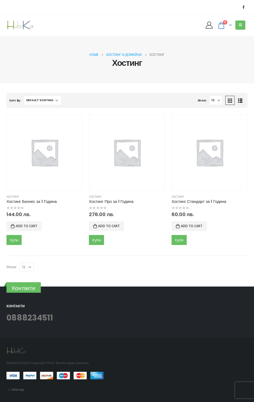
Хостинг (12, 197)
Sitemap (17, 389)
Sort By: (15, 100)
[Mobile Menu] (240, 25)
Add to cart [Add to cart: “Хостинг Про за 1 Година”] (109, 226)
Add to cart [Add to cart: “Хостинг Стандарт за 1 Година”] (191, 226)
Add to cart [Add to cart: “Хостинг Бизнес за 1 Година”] (26, 226)
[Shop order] (43, 100)
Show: (202, 100)
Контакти (23, 288)
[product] (44, 152)
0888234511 (29, 317)
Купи (14, 240)
